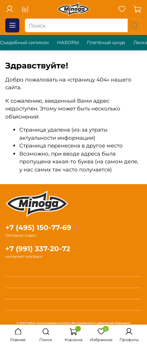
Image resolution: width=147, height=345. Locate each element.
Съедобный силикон (24, 42)
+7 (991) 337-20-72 (37, 248)
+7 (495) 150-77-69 (38, 227)
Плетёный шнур (106, 42)
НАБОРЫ (68, 42)
